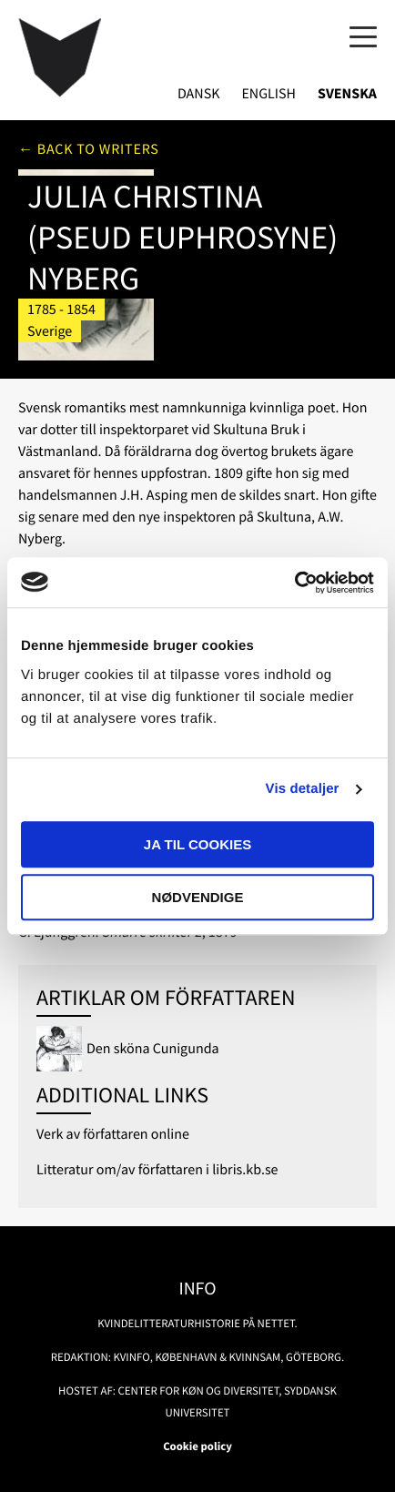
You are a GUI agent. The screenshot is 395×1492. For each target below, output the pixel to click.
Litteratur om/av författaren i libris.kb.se (157, 1170)
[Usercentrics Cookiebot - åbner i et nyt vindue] (294, 582)
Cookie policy (197, 1446)
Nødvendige (198, 897)
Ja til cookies (197, 844)
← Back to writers (88, 149)
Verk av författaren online (112, 1134)
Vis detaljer (302, 789)
